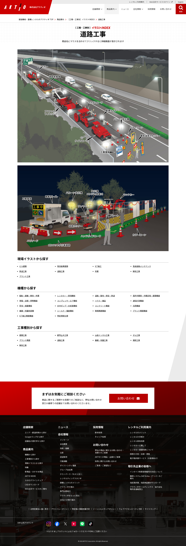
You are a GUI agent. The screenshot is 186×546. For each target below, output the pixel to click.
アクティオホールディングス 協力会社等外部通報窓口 (146, 488)
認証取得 (63, 457)
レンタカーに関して (138, 445)
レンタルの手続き (137, 437)
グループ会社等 (66, 470)
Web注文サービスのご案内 (36, 489)
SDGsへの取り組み (67, 500)
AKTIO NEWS (30, 476)
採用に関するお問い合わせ (106, 461)
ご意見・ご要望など (103, 465)
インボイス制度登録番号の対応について (146, 471)
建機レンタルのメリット (70, 482)
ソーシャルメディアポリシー (104, 509)
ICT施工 (98, 266)
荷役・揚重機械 (25, 306)
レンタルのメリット (138, 432)
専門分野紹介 (65, 491)
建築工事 (23, 335)
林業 (97, 271)
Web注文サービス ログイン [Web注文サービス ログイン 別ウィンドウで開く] (159, 2)
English (180, 2)
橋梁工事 (136, 340)
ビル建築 (23, 266)
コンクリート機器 (102, 306)
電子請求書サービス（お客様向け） (144, 458)
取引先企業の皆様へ (139, 466)
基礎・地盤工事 (101, 340)
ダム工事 (136, 335)
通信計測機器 (138, 301)
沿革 (62, 452)
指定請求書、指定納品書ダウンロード (145, 482)
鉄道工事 (23, 271)
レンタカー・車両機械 (66, 296)
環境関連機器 (100, 311)
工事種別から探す (32, 459)
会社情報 (63, 434)
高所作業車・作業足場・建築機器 (146, 296)
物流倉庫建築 (62, 266)
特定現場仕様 (62, 316)
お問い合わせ (101, 444)
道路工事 (60, 271)
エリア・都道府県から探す (36, 432)
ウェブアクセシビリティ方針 (130, 509)
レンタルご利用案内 (136, 2)
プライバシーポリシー (60, 509)
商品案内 (60, 19)
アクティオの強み (67, 487)
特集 (27, 467)
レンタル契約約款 (137, 441)
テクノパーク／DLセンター (71, 474)
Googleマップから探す (34, 437)
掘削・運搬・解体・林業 (29, 296)
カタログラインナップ (34, 480)
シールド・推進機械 (65, 311)
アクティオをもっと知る (70, 495)
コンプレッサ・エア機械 (67, 301)
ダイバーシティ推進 (68, 465)
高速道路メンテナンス (142, 266)
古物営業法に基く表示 (39, 509)
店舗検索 (28, 427)
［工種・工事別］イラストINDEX (81, 19)
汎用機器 (136, 306)
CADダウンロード (32, 484)
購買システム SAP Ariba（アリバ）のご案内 (146, 477)
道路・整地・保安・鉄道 (105, 296)
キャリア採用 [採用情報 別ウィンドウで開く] (100, 437)
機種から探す (30, 454)
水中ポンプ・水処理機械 (67, 306)
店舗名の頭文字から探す (35, 441)
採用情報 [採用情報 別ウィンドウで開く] (151, 9)
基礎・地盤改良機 (26, 311)
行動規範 (63, 461)
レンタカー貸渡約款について (141, 450)
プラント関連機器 (140, 311)
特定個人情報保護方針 (81, 509)
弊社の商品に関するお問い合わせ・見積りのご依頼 (109, 451)
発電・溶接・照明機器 (28, 301)
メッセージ (64, 440)
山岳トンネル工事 (102, 335)
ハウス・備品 (100, 301)
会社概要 (63, 444)
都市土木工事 (62, 335)
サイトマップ (150, 509)
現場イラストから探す (34, 463)
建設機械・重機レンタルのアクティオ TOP (36, 19)
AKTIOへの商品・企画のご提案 (107, 457)
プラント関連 (24, 340)
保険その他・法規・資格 (140, 454)
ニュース (63, 427)
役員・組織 (64, 448)
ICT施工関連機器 (26, 316)
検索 (181, 11)
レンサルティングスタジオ (71, 478)
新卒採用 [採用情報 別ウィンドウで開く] (98, 432)
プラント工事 (24, 276)
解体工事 (136, 271)
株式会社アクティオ (25, 7)
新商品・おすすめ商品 (34, 471)
